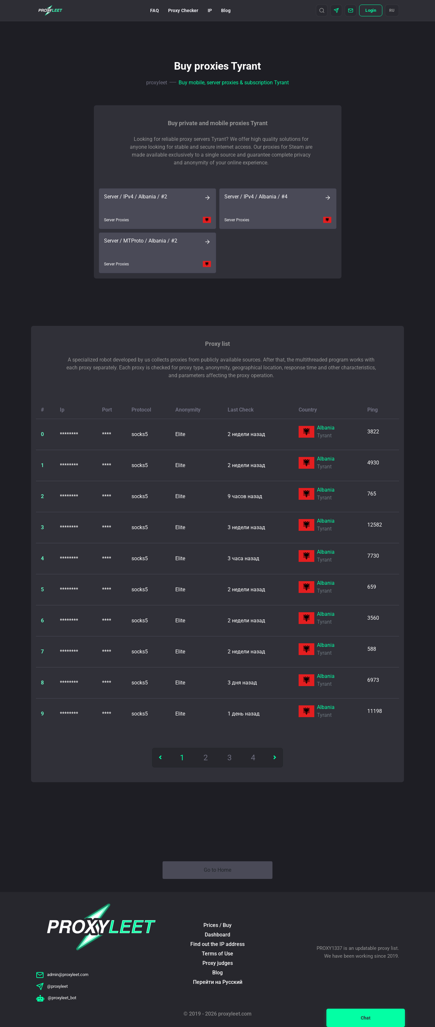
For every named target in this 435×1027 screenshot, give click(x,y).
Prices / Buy (217, 925)
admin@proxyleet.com (62, 974)
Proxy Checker (183, 10)
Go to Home (217, 870)
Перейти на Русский (217, 982)
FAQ (154, 10)
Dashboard (217, 935)
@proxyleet (52, 986)
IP (210, 10)
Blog (226, 10)
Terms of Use (217, 954)
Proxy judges (217, 963)
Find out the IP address (217, 944)
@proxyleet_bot (56, 997)
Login (370, 10)
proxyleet (156, 82)
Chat (366, 1017)
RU (392, 10)
